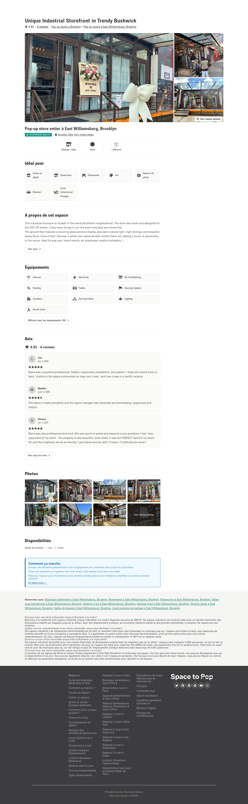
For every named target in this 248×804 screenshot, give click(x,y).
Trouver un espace (79, 692)
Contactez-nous (145, 690)
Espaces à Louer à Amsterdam (113, 746)
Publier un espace (79, 697)
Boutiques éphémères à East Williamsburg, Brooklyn (76, 599)
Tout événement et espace (79, 724)
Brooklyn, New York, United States (76, 134)
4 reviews (42, 26)
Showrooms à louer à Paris (115, 689)
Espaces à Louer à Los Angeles (115, 739)
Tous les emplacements (82, 770)
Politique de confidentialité (144, 714)
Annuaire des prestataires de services (83, 732)
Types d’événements (80, 775)
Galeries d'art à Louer (81, 765)
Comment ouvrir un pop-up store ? (83, 711)
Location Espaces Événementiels (79, 752)
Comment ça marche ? (82, 687)
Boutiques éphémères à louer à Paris (116, 682)
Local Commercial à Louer (80, 739)
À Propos (141, 686)
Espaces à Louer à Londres (113, 715)
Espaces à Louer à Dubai (113, 754)
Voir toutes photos (208, 119)
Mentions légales (146, 708)
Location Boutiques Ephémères (80, 759)
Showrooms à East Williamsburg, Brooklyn (133, 599)
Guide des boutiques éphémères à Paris (80, 682)
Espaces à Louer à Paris (116, 675)
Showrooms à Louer (80, 745)
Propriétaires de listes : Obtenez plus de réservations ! (149, 678)
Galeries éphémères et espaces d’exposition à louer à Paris (116, 706)
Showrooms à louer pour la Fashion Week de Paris (117, 770)
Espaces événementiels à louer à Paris (116, 697)
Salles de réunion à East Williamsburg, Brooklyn (82, 608)
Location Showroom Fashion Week (114, 762)
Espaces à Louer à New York (116, 723)
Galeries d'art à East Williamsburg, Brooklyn (109, 603)
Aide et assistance (147, 695)
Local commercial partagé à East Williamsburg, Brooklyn (146, 608)
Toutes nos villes (78, 717)
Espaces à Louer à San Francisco (116, 731)
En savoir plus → (37, 582)
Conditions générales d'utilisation (148, 702)
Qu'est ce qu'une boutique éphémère (80, 704)
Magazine (74, 675)
